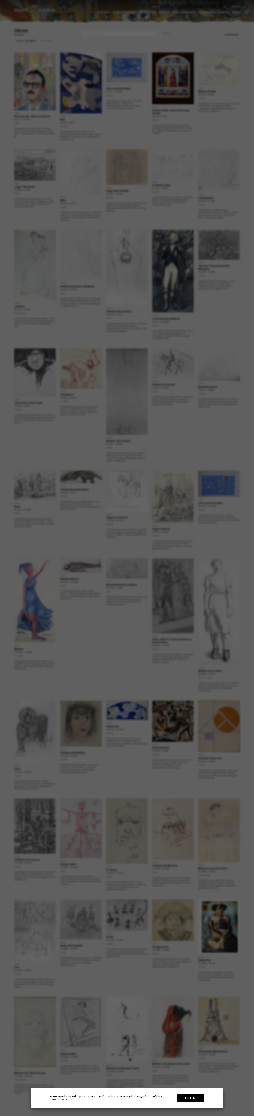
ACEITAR (191, 1098)
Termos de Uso (60, 1099)
